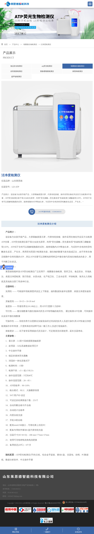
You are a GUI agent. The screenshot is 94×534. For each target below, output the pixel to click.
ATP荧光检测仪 (18, 242)
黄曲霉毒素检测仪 (47, 71)
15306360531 (50, 212)
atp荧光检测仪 (47, 66)
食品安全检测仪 (16, 66)
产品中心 (15, 44)
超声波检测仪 (16, 77)
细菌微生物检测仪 (30, 44)
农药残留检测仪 (16, 71)
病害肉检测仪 (77, 71)
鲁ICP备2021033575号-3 (53, 503)
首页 (6, 44)
